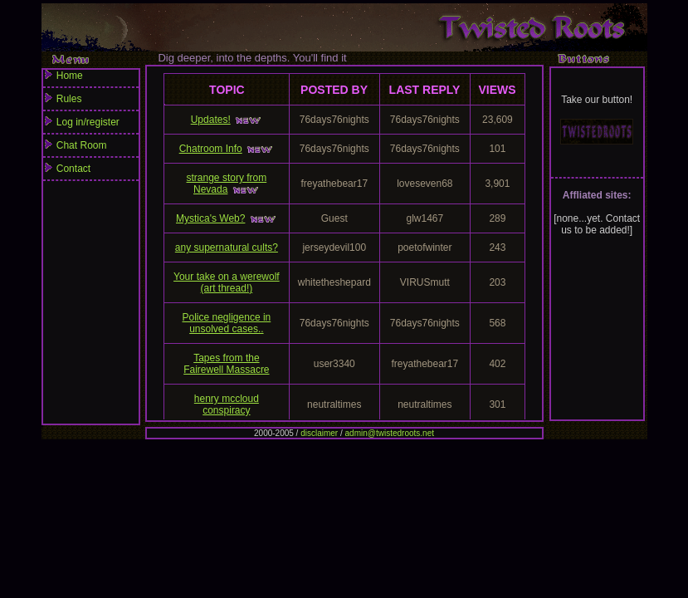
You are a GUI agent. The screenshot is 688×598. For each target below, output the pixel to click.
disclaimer (319, 433)
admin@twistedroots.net (389, 433)
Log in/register (91, 125)
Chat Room (91, 149)
